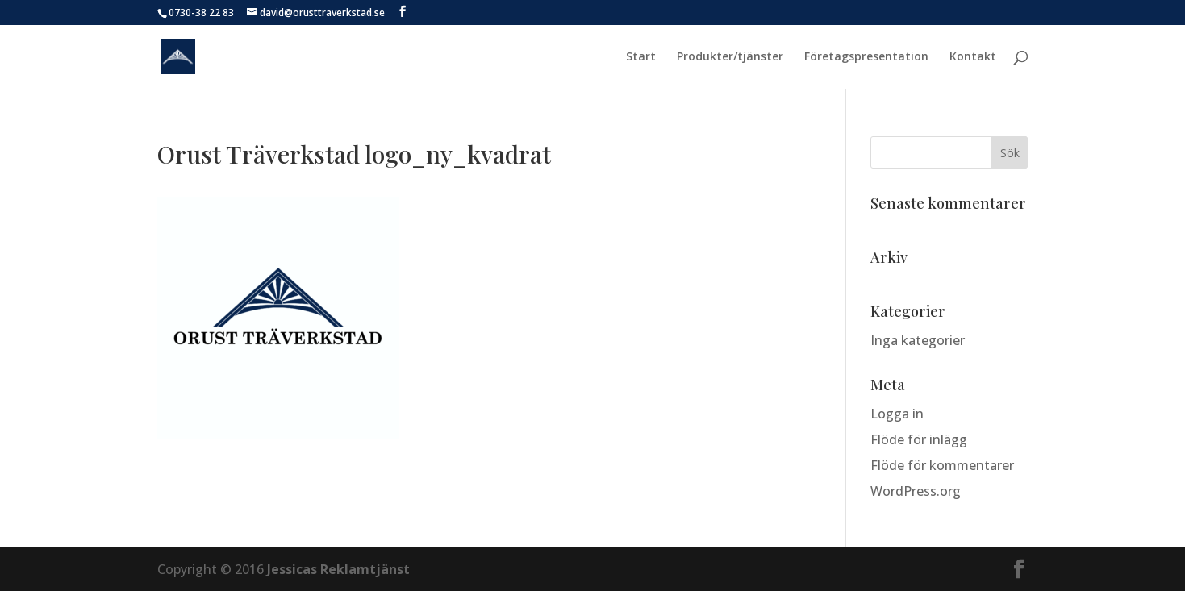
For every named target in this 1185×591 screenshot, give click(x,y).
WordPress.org (915, 491)
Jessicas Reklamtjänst (338, 569)
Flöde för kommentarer (942, 465)
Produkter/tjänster (730, 57)
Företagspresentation (866, 57)
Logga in (897, 413)
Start (641, 57)
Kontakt (972, 57)
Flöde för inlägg (918, 439)
